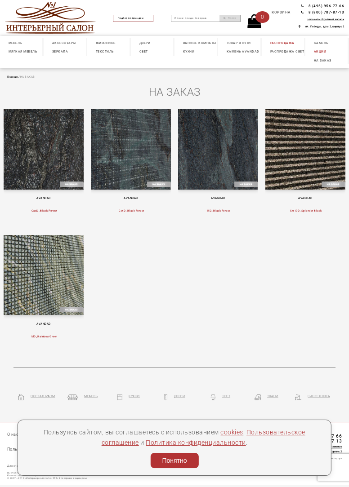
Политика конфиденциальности (196, 442)
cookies (231, 432)
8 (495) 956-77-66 (322, 6)
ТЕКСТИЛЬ (105, 51)
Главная (12, 77)
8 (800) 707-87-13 (322, 12)
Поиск (230, 18)
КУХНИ (189, 51)
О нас (13, 434)
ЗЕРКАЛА (60, 51)
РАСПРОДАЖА (282, 43)
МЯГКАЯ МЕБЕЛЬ (23, 51)
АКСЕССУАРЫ (64, 43)
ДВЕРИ (145, 43)
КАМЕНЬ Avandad (243, 51)
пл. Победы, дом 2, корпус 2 (321, 26)
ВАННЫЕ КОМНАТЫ (199, 43)
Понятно (174, 460)
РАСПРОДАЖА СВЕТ (287, 51)
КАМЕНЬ (321, 43)
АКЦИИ (320, 51)
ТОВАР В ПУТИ (239, 43)
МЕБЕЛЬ (15, 43)
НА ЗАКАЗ (322, 60)
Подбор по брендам (133, 18)
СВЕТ (143, 51)
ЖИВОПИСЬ (106, 43)
